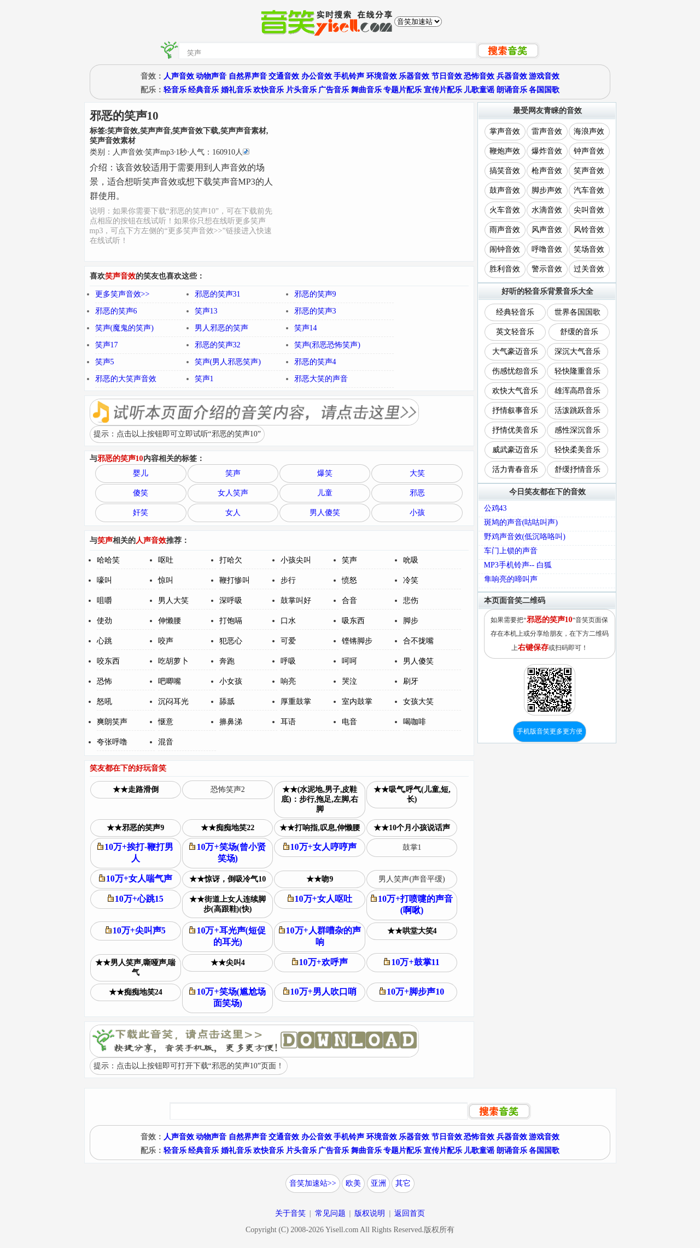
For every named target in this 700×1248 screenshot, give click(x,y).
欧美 (353, 1183)
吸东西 (353, 621)
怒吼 (104, 701)
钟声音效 (589, 151)
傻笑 (140, 493)
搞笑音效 (504, 171)
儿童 (324, 493)
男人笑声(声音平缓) (411, 879)
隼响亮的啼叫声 (511, 579)
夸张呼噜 (112, 742)
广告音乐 (333, 90)
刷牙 (410, 681)
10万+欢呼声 (320, 962)
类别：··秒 (169, 152)
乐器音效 (414, 76)
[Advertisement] (374, 181)
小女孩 (230, 681)
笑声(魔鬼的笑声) (124, 328)
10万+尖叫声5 (136, 930)
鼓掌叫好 (296, 600)
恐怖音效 (479, 76)
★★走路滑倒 (136, 789)
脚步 (410, 621)
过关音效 (589, 269)
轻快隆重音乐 (577, 371)
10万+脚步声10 (412, 991)
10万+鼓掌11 (411, 962)
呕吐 (165, 560)
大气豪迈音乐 (515, 351)
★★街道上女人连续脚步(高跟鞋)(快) (227, 904)
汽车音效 (589, 190)
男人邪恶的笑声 (221, 328)
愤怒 (349, 580)
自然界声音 (248, 76)
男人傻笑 (325, 512)
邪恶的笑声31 (218, 294)
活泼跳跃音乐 (577, 410)
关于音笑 (290, 1213)
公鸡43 (495, 508)
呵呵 (349, 661)
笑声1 (204, 379)
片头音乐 (301, 90)
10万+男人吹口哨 (320, 991)
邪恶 (417, 493)
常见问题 (330, 1213)
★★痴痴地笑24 (135, 992)
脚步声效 (547, 190)
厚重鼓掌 (296, 701)
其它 (403, 1183)
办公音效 (316, 76)
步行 (288, 580)
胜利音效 (504, 269)
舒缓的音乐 (579, 332)
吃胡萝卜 (173, 661)
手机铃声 (349, 76)
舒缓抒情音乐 (577, 469)
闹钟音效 (504, 249)
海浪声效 (589, 131)
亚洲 (378, 1183)
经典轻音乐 (515, 312)
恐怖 (104, 681)
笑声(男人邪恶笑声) (228, 362)
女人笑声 (233, 493)
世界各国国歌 (577, 312)
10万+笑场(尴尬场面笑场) (227, 997)
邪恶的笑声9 (315, 294)
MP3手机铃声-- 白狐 (518, 565)
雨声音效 (504, 230)
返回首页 (409, 1213)
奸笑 (140, 512)
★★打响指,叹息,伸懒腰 (319, 828)
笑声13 (206, 311)
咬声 (165, 641)
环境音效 (381, 76)
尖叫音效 (589, 210)
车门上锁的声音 (511, 551)
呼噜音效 (547, 249)
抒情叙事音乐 (515, 410)
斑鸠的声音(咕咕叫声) (521, 522)
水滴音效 (547, 210)
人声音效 (179, 76)
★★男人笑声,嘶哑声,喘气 (135, 968)
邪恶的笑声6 (116, 311)
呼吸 (288, 661)
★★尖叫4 (228, 963)
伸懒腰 (169, 621)
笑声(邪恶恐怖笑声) (327, 345)
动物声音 (211, 76)
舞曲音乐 (366, 90)
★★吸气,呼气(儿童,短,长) (412, 794)
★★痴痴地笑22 (227, 828)
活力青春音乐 (515, 469)
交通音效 (284, 76)
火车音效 (504, 210)
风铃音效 (589, 230)
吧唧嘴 (169, 681)
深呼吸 (230, 600)
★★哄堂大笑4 (412, 931)
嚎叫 (104, 580)
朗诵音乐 (512, 90)
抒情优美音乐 (515, 430)
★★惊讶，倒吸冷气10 (227, 879)
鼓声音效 (504, 190)
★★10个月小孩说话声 (412, 828)
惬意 (165, 722)
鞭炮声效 (504, 151)
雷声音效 (547, 131)
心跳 (104, 641)
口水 (288, 621)
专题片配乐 (402, 90)
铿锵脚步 (357, 641)
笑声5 (104, 362)
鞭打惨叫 (234, 580)
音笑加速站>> (312, 1183)
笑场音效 (589, 249)
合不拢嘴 (418, 641)
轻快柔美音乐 (577, 450)
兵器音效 (512, 76)
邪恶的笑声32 (218, 345)
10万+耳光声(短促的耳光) (227, 936)
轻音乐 (175, 90)
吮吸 (410, 560)
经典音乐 (203, 90)
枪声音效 (547, 171)
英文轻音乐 (515, 332)
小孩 (417, 512)
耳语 (288, 722)
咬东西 (108, 661)
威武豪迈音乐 (515, 450)
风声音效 (547, 230)
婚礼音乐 (236, 90)
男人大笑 (173, 600)
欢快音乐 (268, 90)
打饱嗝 (230, 621)
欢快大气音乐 (515, 391)
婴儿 (140, 473)
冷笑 (410, 580)
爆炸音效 (547, 151)
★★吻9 (319, 879)
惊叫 (165, 580)
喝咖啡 (414, 722)
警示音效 (547, 269)
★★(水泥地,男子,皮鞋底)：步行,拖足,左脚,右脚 (319, 799)
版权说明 (369, 1213)
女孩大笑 (418, 701)
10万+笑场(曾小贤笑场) (227, 852)
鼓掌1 (412, 847)
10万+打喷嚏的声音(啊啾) (412, 904)
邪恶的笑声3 (315, 311)
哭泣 (349, 681)
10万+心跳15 (136, 898)
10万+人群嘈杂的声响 (320, 936)
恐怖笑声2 (228, 789)
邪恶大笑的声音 (321, 379)
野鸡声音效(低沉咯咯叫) (524, 537)
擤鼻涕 (230, 722)
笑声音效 (589, 171)
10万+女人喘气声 (135, 878)
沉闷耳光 (173, 701)
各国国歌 (544, 90)
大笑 (417, 473)
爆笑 (324, 473)
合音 (349, 600)
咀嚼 (104, 600)
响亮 (288, 681)
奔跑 (227, 661)
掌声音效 (504, 131)
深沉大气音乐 (577, 351)
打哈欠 (230, 560)
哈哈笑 (108, 560)
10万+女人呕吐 (320, 898)
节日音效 (446, 76)
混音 (165, 742)
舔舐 (227, 701)
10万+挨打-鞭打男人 (135, 852)
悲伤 (410, 600)
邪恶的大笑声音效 (125, 379)
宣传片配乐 (443, 90)
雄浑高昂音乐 (577, 391)
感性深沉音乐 (577, 430)
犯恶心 (230, 641)
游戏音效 (544, 76)
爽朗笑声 (112, 722)
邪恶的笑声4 (315, 362)
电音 (349, 722)
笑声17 (106, 345)
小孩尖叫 (296, 560)
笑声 (233, 473)
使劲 (104, 621)
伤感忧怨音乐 (515, 371)
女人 (233, 512)
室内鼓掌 (357, 701)
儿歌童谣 (479, 90)
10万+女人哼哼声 (320, 846)
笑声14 (305, 328)
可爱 (288, 641)
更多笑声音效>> (122, 294)
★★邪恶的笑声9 (135, 828)
